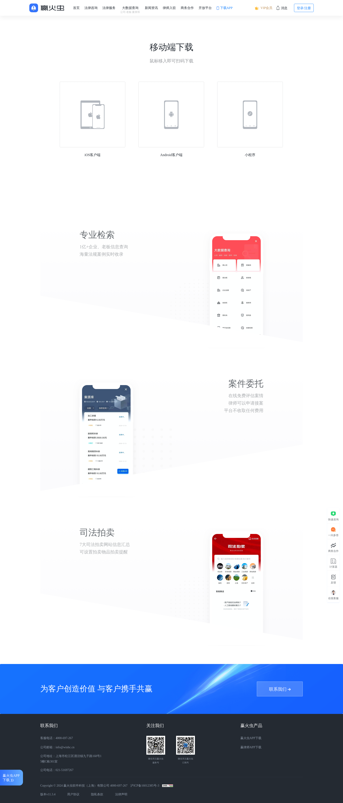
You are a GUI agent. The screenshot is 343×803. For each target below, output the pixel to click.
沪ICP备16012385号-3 (144, 785)
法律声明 (121, 794)
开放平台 (205, 8)
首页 (76, 8)
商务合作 (187, 8)
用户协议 (73, 794)
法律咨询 (91, 8)
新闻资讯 (151, 8)
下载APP (225, 8)
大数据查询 (130, 10)
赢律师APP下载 (250, 747)
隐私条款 (97, 794)
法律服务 (109, 8)
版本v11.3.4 (47, 794)
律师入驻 (169, 8)
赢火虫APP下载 (250, 738)
